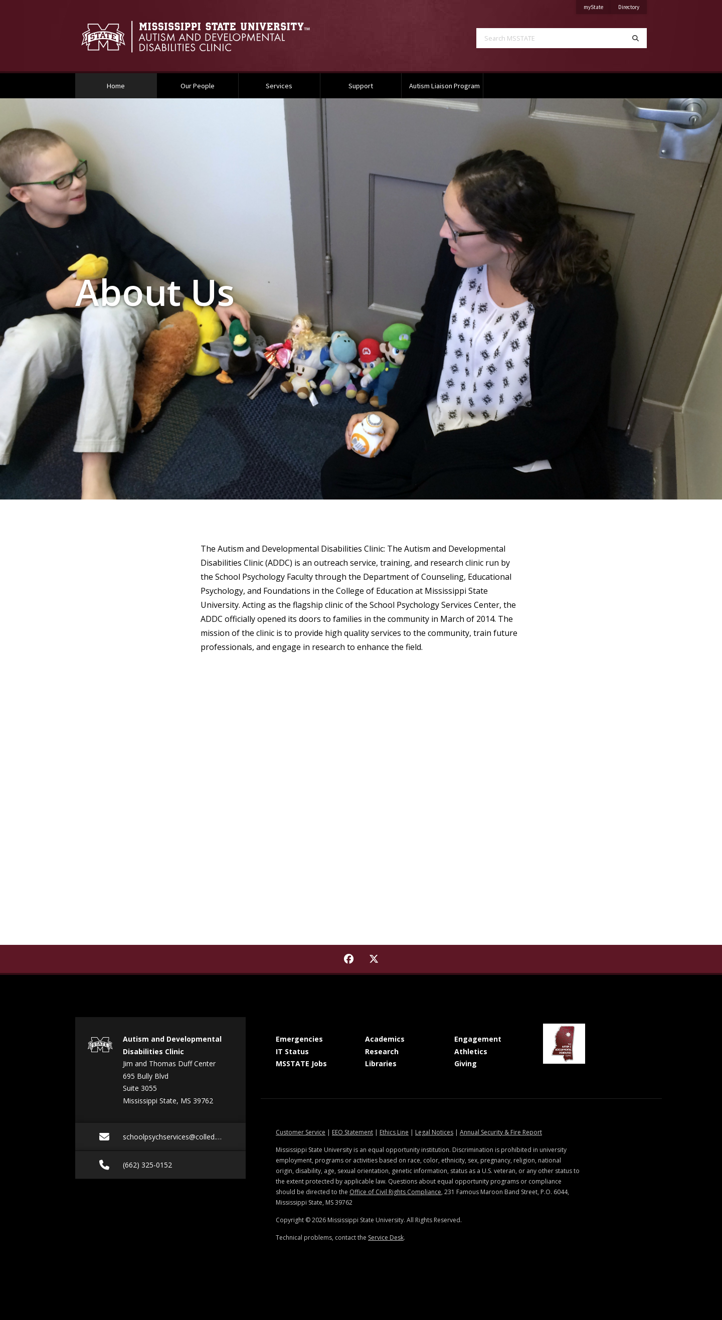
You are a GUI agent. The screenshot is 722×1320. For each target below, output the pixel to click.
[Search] (635, 38)
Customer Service (300, 1132)
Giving (465, 1063)
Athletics (470, 1051)
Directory (632, 5)
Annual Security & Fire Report (501, 1132)
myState (597, 5)
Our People (197, 85)
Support (360, 85)
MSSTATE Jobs (301, 1063)
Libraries (381, 1063)
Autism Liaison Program (444, 85)
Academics (385, 1039)
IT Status (292, 1051)
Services (279, 85)
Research (382, 1051)
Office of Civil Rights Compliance (395, 1192)
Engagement (477, 1039)
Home (128, 81)
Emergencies (299, 1039)
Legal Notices (434, 1132)
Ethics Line (394, 1132)
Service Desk (386, 1237)
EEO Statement (352, 1132)
